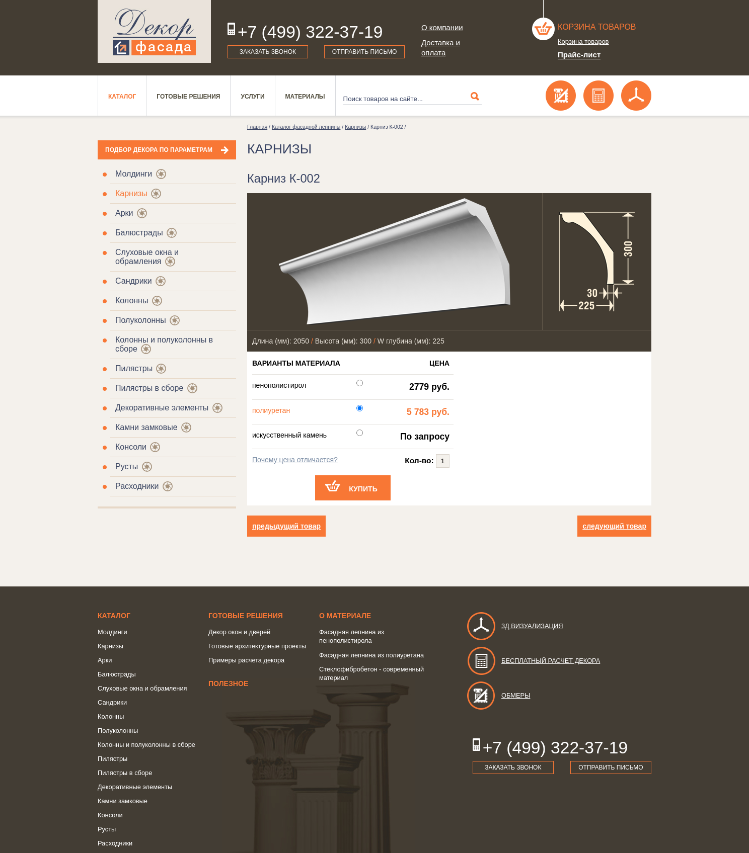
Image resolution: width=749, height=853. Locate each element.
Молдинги (133, 173)
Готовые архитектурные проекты (257, 646)
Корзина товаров (597, 27)
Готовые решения (188, 96)
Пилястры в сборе (149, 388)
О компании (442, 27)
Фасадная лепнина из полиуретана (371, 655)
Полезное (228, 683)
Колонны (131, 300)
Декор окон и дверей (239, 632)
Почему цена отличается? (295, 460)
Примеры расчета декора (246, 660)
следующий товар (614, 526)
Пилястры (134, 368)
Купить (363, 489)
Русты (126, 466)
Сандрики (133, 281)
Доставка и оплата (440, 47)
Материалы (305, 96)
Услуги (252, 96)
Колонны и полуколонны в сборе (146, 744)
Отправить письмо (364, 51)
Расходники (137, 486)
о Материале (345, 616)
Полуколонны (140, 320)
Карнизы (131, 193)
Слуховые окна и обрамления (147, 257)
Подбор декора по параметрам (158, 149)
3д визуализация (514, 626)
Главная (257, 127)
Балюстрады (139, 232)
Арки (124, 213)
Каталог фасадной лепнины (306, 127)
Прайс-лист (579, 54)
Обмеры (498, 695)
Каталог (122, 96)
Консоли (130, 447)
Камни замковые (146, 427)
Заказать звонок (268, 51)
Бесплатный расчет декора (533, 660)
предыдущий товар (286, 526)
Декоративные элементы (161, 407)
